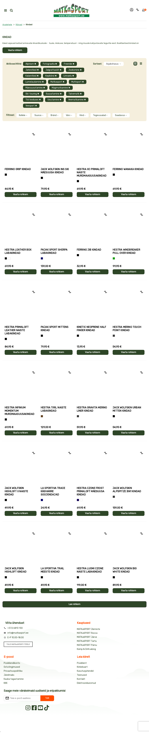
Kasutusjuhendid (85, 671)
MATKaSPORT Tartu (87, 641)
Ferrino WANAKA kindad (128, 169)
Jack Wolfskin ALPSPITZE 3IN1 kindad (127, 490)
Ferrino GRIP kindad (18, 169)
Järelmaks (9, 675)
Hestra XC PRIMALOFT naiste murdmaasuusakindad (92, 172)
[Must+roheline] (42, 577)
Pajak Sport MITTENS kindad (55, 329)
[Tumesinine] (78, 500)
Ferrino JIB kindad (89, 249)
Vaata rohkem (15, 50)
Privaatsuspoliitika (13, 671)
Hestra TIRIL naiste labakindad (53, 409)
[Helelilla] (78, 181)
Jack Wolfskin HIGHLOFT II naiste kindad (16, 491)
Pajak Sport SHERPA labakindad (54, 251)
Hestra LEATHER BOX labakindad (18, 251)
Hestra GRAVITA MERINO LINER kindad (92, 409)
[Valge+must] (81, 500)
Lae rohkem (74, 604)
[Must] (42, 178)
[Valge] (9, 258)
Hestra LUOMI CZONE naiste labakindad (90, 570)
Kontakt (81, 679)
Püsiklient (82, 663)
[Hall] (114, 336)
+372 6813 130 (15, 628)
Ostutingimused (12, 667)
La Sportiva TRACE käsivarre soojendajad (53, 491)
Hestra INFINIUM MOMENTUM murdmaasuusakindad (19, 411)
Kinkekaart (82, 667)
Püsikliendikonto (12, 663)
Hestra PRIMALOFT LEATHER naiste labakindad (17, 330)
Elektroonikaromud (86, 683)
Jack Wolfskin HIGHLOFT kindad (15, 570)
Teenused (82, 675)
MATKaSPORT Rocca (87, 633)
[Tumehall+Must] (6, 174)
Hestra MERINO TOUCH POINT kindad (127, 329)
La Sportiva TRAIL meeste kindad (52, 570)
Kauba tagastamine (14, 679)
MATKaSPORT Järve (87, 637)
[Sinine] (42, 258)
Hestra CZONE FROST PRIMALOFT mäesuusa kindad (90, 491)
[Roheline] (114, 258)
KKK (5, 683)
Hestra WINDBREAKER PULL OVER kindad (126, 251)
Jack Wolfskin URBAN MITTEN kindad (127, 409)
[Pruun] (42, 416)
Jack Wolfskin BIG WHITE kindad (125, 570)
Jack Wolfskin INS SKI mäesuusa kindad (55, 171)
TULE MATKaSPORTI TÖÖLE (18, 644)
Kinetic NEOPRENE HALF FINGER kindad (91, 329)
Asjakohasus (113, 64)
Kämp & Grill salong (86, 649)
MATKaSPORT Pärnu (87, 645)
